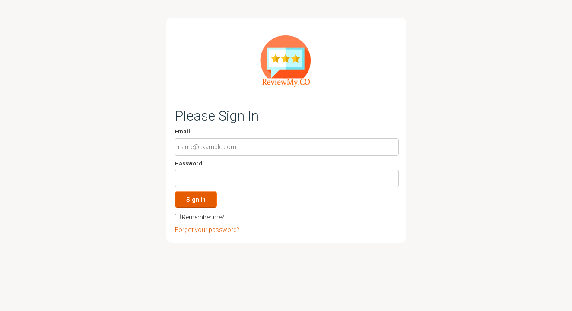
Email (182, 131)
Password (188, 163)
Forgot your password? (207, 229)
